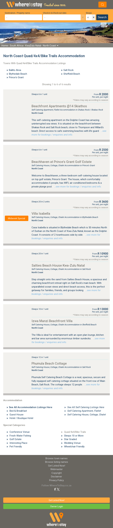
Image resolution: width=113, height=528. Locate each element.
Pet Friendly (15, 446)
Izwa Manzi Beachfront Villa (52, 321)
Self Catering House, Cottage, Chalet (86, 414)
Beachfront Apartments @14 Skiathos (59, 106)
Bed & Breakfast (18, 410)
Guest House (16, 414)
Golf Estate (15, 439)
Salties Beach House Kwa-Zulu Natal (58, 265)
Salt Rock (68, 70)
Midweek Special (16, 218)
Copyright (56, 473)
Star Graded (70, 439)
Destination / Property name (17, 13)
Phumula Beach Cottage (49, 363)
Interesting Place (18, 443)
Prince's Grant (16, 77)
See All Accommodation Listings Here (30, 407)
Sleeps (89, 13)
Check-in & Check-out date (54, 13)
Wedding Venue (72, 443)
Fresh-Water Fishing (20, 435)
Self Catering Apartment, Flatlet (84, 410)
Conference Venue (19, 431)
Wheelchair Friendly (74, 446)
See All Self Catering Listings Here (85, 407)
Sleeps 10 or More (73, 435)
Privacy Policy (56, 480)
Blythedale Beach (18, 73)
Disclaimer (56, 476)
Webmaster (56, 469)
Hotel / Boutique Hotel (21, 418)
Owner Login (56, 506)
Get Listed (56, 465)
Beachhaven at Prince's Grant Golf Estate (62, 162)
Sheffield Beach (71, 73)
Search (102, 17)
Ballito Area (15, 70)
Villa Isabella (41, 213)
